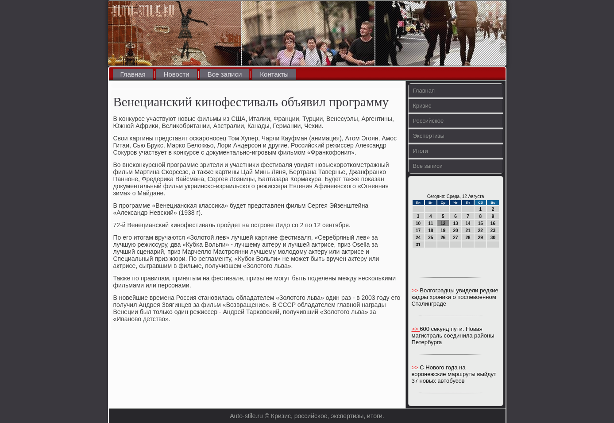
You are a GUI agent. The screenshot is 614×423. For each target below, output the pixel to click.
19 (442, 230)
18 (430, 230)
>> (416, 290)
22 (480, 230)
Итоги (420, 150)
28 (468, 237)
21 (468, 230)
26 (442, 237)
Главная (133, 74)
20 (455, 230)
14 (468, 223)
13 (455, 223)
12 (442, 223)
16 (492, 223)
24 (418, 237)
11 (430, 223)
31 (418, 244)
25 (430, 237)
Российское (428, 120)
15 (480, 223)
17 (418, 230)
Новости (176, 74)
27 (455, 237)
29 (480, 237)
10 (418, 223)
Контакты (274, 74)
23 (492, 230)
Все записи (225, 74)
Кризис (422, 105)
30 (492, 237)
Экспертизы (428, 135)
